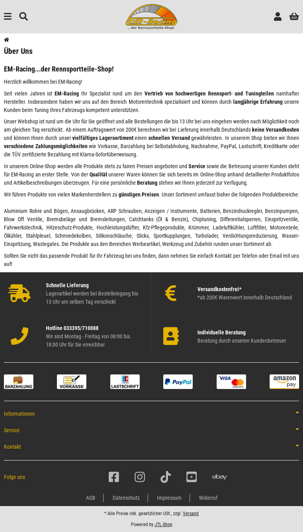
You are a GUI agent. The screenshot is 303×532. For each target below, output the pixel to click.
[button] (277, 16)
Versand (191, 513)
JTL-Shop (163, 524)
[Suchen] (23, 16)
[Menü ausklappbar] (7, 16)
